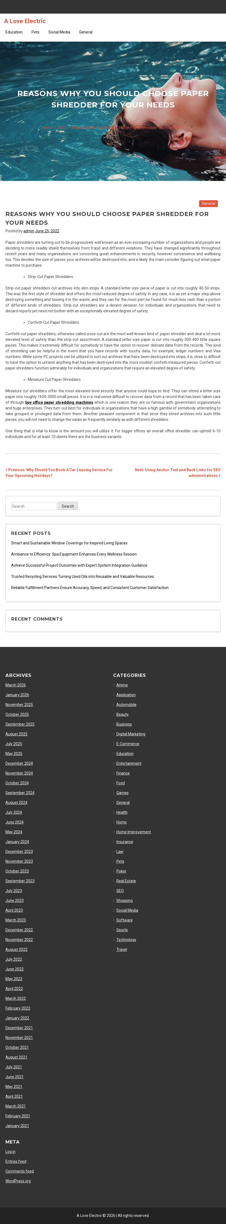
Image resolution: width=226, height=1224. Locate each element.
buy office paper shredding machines (59, 402)
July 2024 (13, 812)
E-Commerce (127, 744)
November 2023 (19, 861)
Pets (35, 32)
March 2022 (15, 998)
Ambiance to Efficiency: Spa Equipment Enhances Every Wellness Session (74, 554)
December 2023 (19, 851)
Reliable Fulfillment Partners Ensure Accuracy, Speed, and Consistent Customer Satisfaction (90, 587)
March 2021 (15, 1106)
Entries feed (15, 1161)
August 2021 (16, 1057)
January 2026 (17, 695)
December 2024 (19, 763)
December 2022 (19, 930)
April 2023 (14, 910)
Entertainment (128, 763)
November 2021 (19, 1037)
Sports (122, 930)
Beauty (122, 714)
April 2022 (14, 988)
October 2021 (17, 1047)
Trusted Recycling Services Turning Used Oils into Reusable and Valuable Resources (82, 576)
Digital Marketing (130, 734)
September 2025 (20, 724)
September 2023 (20, 881)
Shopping (124, 900)
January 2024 (17, 842)
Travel (121, 949)
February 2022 (17, 1008)
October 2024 (17, 783)
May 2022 (13, 979)
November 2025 (19, 704)
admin (28, 231)
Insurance (124, 842)
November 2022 (19, 940)
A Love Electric (25, 20)
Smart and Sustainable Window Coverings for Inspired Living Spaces (69, 543)
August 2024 (16, 802)
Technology (126, 940)
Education (14, 32)
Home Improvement (133, 832)
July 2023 (13, 891)
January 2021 (17, 1126)
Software (124, 920)
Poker (121, 871)
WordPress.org (18, 1181)
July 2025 (13, 744)
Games (122, 793)
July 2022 (13, 959)
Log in (10, 1151)
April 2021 (14, 1096)
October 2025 (17, 714)
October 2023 (17, 871)
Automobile (126, 704)
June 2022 (14, 969)
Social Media (59, 32)
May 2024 (13, 832)
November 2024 (19, 773)
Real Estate (126, 881)
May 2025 (13, 753)
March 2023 (15, 920)
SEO (120, 891)
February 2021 (17, 1116)
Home (121, 822)
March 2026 (15, 685)
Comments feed (19, 1171)
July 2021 (13, 1067)
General (85, 32)
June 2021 (14, 1077)
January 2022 (17, 1018)
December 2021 (19, 1028)
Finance (123, 773)
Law (119, 851)
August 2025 (16, 734)
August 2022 (16, 949)
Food (120, 783)
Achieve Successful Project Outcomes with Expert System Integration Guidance (79, 565)
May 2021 (13, 1086)
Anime (122, 685)
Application (126, 695)
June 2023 (14, 900)
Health (122, 812)
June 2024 (14, 822)
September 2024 (20, 793)
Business (124, 724)
